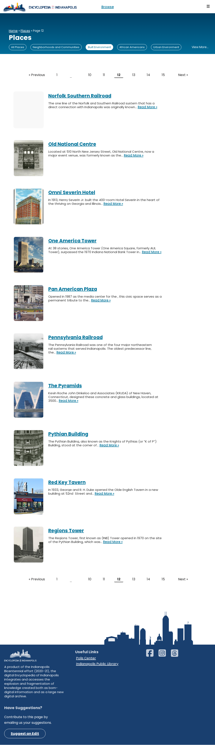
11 (104, 75)
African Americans (132, 47)
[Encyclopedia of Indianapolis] (40, 6)
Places (25, 31)
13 (133, 75)
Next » (183, 75)
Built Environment (99, 47)
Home (13, 31)
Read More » (147, 107)
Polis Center (86, 658)
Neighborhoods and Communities (56, 47)
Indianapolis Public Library (97, 663)
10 (89, 75)
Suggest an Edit (25, 733)
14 (148, 75)
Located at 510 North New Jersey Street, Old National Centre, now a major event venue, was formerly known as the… (101, 153)
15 (163, 75)
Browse (107, 6)
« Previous (37, 75)
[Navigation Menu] (208, 7)
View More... (200, 47)
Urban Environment (166, 47)
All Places (17, 47)
